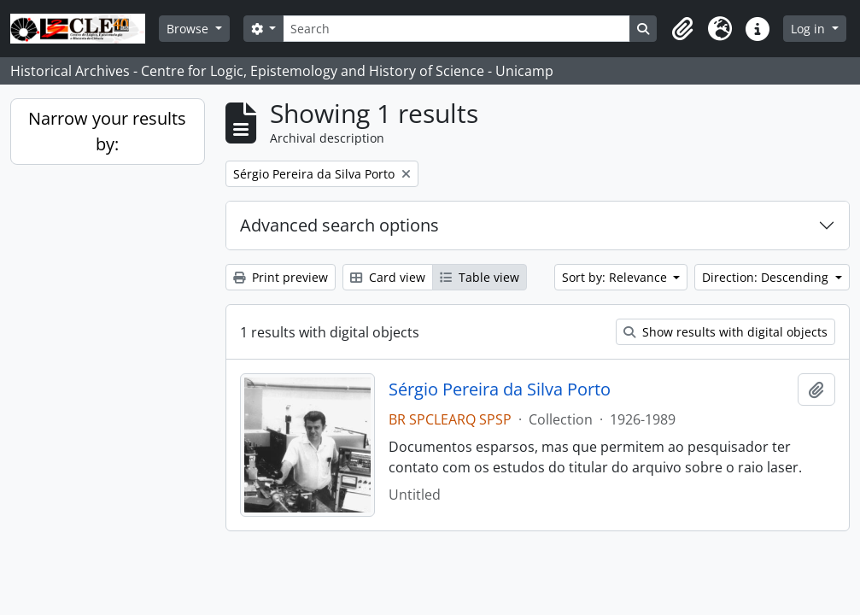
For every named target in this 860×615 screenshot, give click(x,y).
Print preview (280, 277)
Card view (387, 277)
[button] (682, 29)
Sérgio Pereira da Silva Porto (500, 389)
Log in (809, 28)
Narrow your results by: (107, 131)
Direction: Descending (767, 277)
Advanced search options (339, 225)
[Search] (456, 28)
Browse (189, 28)
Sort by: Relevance (616, 277)
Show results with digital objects (725, 332)
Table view (479, 277)
